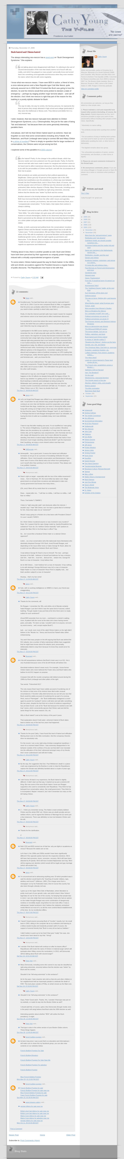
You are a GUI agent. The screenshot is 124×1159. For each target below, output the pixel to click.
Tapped (87, 471)
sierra (27, 395)
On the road (89, 375)
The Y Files (85, 193)
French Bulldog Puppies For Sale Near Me (35, 1060)
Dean (27, 298)
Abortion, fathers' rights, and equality (98, 383)
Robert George (90, 439)
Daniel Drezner (90, 461)
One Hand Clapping (92, 463)
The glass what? (91, 357)
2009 (86, 217)
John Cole (88, 431)
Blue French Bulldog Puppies (30, 1077)
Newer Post (14, 1135)
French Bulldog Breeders (29, 1055)
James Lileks (89, 450)
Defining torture (90, 295)
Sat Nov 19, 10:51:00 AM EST (27, 956)
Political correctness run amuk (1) (97, 319)
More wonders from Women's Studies (98, 308)
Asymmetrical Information (94, 421)
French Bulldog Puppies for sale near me (34, 1090)
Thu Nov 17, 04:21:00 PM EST (27, 771)
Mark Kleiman (89, 479)
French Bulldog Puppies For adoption (33, 1065)
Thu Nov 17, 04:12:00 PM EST (27, 755)
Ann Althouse (89, 418)
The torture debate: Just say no (96, 331)
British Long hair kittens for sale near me (34, 1113)
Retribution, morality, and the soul (97, 255)
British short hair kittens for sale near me (34, 1111)
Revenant (28, 656)
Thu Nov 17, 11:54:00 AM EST (27, 579)
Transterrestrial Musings (93, 466)
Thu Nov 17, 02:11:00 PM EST (27, 593)
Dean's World (89, 485)
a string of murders (21, 141)
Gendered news (90, 273)
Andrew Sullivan (90, 413)
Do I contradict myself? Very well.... (97, 313)
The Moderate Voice (92, 487)
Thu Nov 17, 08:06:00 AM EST (27, 390)
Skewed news (90, 275)
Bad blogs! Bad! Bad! (92, 391)
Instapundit (88, 410)
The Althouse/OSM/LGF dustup (96, 329)
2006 (86, 225)
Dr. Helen (88, 490)
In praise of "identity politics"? (95, 339)
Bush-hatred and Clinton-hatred (96, 337)
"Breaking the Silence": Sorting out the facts (100, 342)
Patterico (88, 434)
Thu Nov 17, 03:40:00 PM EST (27, 725)
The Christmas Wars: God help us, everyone (101, 347)
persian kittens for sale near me (31, 1106)
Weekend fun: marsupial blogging (97, 378)
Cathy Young (30, 597)
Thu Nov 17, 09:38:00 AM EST (27, 444)
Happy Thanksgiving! (92, 278)
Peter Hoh (29, 961)
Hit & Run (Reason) (91, 423)
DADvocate (29, 449)
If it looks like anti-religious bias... (96, 265)
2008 (86, 219)
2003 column (46, 150)
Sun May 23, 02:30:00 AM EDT (28, 1097)
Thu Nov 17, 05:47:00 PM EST (27, 912)
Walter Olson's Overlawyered (95, 477)
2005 (86, 227)
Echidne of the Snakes (93, 493)
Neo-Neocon (89, 429)
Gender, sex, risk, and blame (95, 345)
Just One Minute (90, 482)
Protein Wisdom (90, 447)
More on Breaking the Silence (95, 311)
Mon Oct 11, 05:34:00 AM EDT (27, 1123)
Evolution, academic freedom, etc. (97, 350)
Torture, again (90, 306)
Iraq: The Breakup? (92, 372)
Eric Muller (88, 437)
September (89, 396)
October (88, 393)
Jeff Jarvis (88, 445)
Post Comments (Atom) (30, 1140)
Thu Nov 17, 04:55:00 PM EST (27, 801)
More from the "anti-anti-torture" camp (98, 235)
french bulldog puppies (33, 1037)
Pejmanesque (89, 442)
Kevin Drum (89, 455)
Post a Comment (16, 1129)
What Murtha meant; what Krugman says (99, 303)
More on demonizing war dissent (96, 326)
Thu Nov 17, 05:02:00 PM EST (27, 822)
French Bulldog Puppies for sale (31, 1088)
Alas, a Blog (89, 474)
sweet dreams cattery (33, 1102)
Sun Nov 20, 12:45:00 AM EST (27, 1032)
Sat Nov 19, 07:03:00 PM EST (27, 986)
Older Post (70, 1135)
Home (42, 1135)
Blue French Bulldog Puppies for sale (33, 1093)
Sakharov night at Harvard (94, 370)
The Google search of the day (95, 380)
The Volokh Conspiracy (93, 415)
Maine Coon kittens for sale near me (33, 1116)
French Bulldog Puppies (28, 1070)
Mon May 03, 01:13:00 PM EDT (28, 1079)
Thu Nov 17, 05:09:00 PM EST (27, 838)
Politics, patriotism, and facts (95, 334)
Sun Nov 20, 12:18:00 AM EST (27, 1019)
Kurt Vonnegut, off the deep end (96, 293)
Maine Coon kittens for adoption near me (34, 1118)
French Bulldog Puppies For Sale (32, 1050)
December (89, 230)
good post (50, 57)
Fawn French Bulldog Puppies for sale (33, 1095)
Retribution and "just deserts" (95, 238)
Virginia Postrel (90, 453)
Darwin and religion (92, 258)
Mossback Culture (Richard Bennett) (97, 469)
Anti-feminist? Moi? (92, 285)
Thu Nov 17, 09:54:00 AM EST (27, 468)
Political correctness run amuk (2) (97, 316)
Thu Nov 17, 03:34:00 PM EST (27, 651)
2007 (86, 222)
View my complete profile (90, 89)
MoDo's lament (90, 386)
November (89, 232)
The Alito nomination (92, 388)
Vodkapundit (89, 426)
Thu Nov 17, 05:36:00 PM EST (27, 868)
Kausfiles (88, 458)
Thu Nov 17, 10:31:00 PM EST (27, 938)
